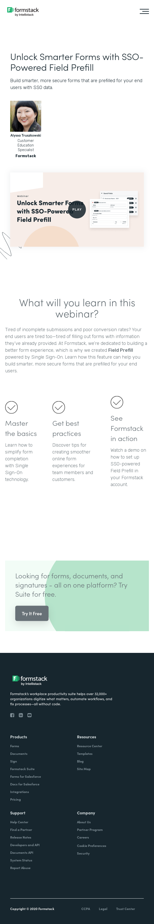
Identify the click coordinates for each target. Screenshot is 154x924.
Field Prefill (120, 354)
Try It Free (32, 617)
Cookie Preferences (91, 845)
